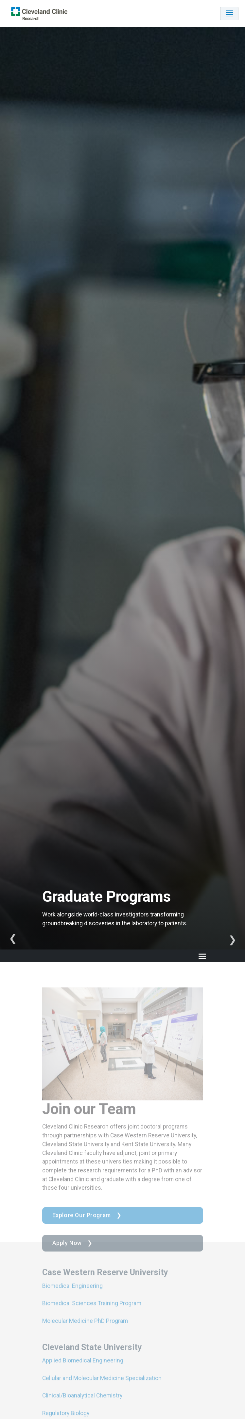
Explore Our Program (81, 1223)
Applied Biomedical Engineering (82, 1368)
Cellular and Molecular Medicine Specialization (102, 1385)
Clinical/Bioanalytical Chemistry (82, 1403)
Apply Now (67, 1251)
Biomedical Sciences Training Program (91, 1311)
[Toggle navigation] (229, 13)
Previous (13, 940)
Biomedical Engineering (72, 1293)
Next (232, 940)
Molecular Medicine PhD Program (85, 1328)
